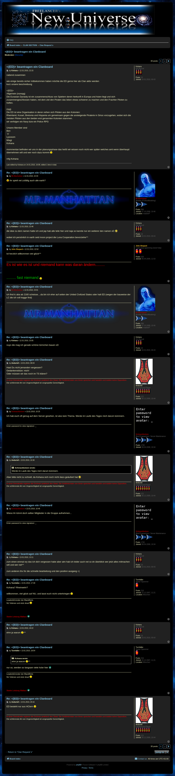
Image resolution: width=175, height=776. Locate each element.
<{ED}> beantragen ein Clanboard (25, 51)
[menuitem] (9, 40)
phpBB (78, 765)
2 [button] (164, 61)
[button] (168, 61)
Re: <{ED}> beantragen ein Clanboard (29, 172)
